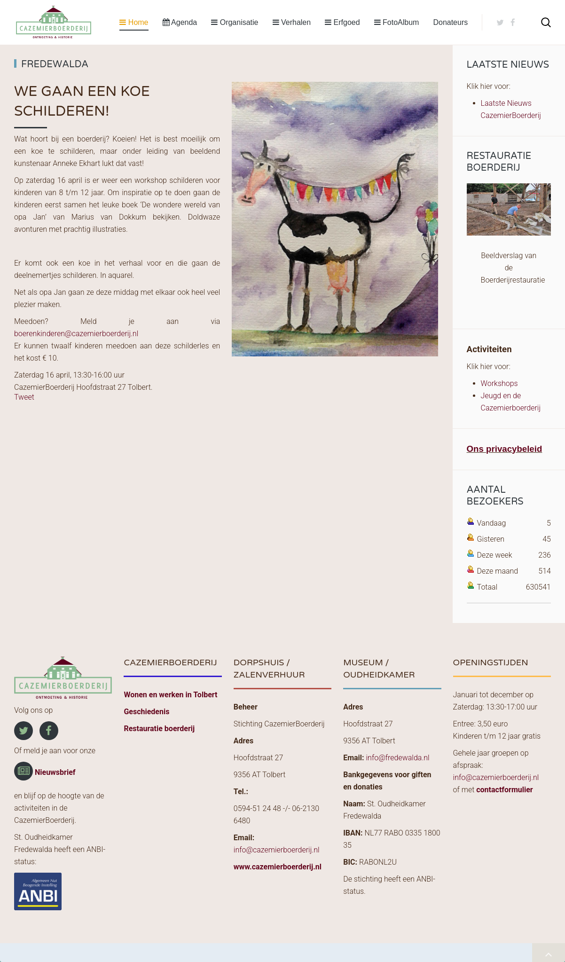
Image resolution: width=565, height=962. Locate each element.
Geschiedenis (146, 711)
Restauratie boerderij (159, 728)
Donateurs (450, 22)
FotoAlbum (396, 22)
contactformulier (504, 789)
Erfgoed (342, 22)
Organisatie (234, 22)
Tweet (24, 397)
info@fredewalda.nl (397, 757)
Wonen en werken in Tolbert (170, 694)
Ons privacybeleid (504, 449)
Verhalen (292, 22)
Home (133, 22)
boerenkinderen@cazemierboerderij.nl (76, 333)
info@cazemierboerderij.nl (277, 849)
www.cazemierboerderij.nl (278, 866)
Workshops (499, 383)
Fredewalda (54, 64)
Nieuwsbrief (55, 772)
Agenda (180, 22)
